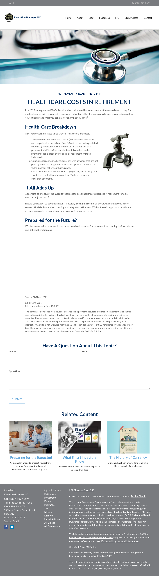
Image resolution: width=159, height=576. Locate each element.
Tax (46, 508)
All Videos (49, 522)
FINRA (101, 555)
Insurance (49, 504)
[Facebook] (13, 3)
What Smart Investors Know (79, 459)
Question (14, 371)
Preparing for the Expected (31, 457)
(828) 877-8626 (141, 3)
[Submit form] (17, 399)
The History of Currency (128, 457)
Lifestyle (48, 515)
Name (12, 351)
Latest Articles (52, 519)
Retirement (50, 494)
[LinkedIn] (10, 3)
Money (48, 511)
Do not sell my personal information (120, 541)
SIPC (109, 555)
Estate (47, 501)
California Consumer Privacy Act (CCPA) (91, 537)
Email (85, 351)
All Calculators (52, 526)
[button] (80, 17)
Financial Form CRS (84, 490)
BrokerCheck (138, 496)
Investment (50, 497)
